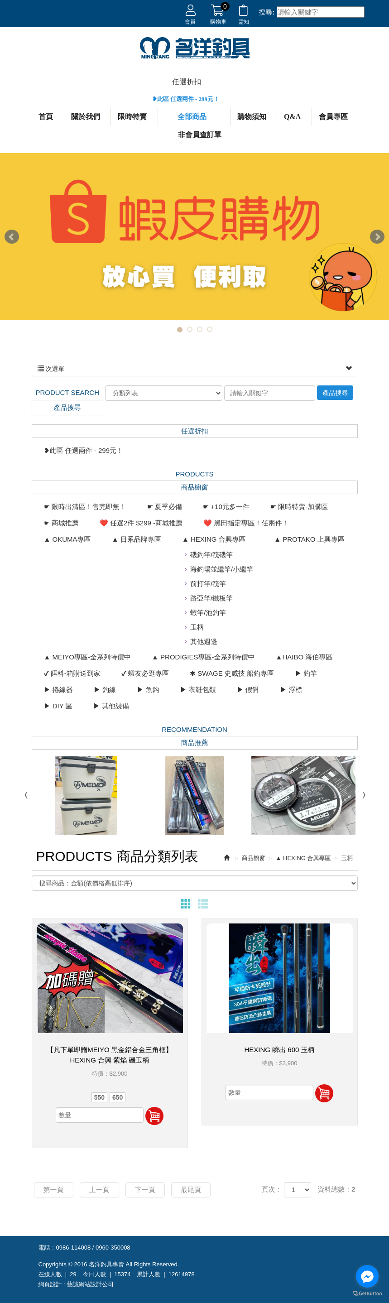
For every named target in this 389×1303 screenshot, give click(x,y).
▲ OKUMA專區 (67, 539)
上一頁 (99, 1189)
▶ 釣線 (105, 689)
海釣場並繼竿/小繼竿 (221, 569)
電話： (47, 1247)
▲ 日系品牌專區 (136, 539)
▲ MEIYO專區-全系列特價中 (87, 657)
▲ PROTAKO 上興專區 (309, 539)
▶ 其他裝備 (111, 706)
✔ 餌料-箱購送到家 (72, 673)
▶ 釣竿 (306, 673)
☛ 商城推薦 (61, 523)
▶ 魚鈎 (148, 689)
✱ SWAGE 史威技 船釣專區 (232, 673)
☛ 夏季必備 (164, 506)
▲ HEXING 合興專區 (214, 539)
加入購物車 (154, 1116)
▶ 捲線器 (58, 689)
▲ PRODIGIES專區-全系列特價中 (203, 657)
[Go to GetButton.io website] (367, 1294)
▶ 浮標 (291, 689)
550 (99, 1097)
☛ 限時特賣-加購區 (299, 506)
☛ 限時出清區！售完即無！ (85, 506)
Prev (12, 237)
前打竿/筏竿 (208, 583)
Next (377, 237)
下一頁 (145, 1189)
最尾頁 (191, 1189)
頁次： (272, 1189)
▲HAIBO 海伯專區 (304, 657)
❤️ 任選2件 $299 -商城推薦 (141, 523)
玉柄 (197, 627)
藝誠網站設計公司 (90, 1284)
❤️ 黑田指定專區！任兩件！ (245, 523)
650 (117, 1097)
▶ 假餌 (248, 689)
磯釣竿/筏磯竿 (211, 554)
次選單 (195, 368)
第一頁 (53, 1189)
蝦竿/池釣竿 (208, 612)
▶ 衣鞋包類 (198, 689)
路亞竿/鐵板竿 (211, 598)
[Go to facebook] (367, 1276)
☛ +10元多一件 (226, 506)
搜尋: (266, 12)
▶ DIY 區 (58, 706)
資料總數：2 (336, 1189)
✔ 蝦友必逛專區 (145, 673)
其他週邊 (203, 641)
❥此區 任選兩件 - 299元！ (186, 99)
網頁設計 (50, 1284)
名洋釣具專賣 (195, 48)
